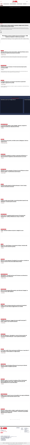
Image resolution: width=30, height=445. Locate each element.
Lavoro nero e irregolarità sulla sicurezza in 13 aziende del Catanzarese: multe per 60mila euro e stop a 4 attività (13, 216)
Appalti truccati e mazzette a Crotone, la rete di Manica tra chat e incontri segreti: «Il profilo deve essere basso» (15, 171)
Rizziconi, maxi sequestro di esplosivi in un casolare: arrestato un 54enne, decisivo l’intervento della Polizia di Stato (15, 261)
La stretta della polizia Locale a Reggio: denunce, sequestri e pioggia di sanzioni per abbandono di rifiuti (14, 126)
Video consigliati (15, 97)
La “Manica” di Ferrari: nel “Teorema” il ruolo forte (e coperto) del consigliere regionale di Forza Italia (13, 82)
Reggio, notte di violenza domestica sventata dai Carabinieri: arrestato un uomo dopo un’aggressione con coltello (14, 306)
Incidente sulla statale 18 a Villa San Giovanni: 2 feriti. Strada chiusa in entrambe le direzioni (13, 186)
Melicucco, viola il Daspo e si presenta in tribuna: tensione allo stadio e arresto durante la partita (14, 246)
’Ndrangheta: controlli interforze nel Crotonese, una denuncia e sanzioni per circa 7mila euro (14, 276)
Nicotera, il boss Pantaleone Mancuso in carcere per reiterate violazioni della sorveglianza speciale (14, 366)
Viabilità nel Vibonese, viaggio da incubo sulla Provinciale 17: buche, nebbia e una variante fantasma (13, 321)
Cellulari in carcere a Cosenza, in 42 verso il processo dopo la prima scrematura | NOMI (14, 67)
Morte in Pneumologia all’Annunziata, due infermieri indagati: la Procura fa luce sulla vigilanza (14, 291)
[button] (0, 30)
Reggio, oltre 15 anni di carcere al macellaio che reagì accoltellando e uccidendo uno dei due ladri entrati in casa (15, 396)
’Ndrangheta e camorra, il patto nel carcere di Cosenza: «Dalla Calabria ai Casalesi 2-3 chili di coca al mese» (15, 36)
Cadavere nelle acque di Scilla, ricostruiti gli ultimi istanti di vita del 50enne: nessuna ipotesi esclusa (14, 201)
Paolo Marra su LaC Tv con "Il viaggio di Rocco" (8, 99)
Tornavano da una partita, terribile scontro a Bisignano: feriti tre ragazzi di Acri (14, 141)
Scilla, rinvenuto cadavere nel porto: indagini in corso (12, 230)
